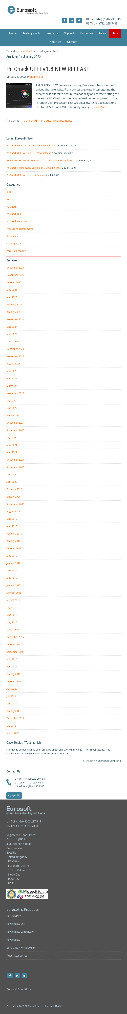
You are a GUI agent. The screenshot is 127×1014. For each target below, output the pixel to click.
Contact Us (14, 795)
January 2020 (13, 496)
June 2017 (11, 570)
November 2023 (15, 356)
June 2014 (11, 703)
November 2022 (15, 393)
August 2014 (13, 688)
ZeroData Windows (17, 250)
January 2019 (13, 540)
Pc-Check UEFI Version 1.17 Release (25, 175)
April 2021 (11, 452)
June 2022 (11, 408)
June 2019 (11, 518)
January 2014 (13, 711)
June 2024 (11, 326)
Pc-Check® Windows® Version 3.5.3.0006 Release (33, 167)
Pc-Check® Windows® (20, 932)
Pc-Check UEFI (31, 120)
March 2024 (12, 341)
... (70, 753)
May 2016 (11, 622)
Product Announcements (56, 120)
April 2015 (11, 666)
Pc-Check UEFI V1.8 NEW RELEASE (47, 69)
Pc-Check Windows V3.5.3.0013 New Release (30, 145)
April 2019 (11, 526)
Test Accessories (16, 955)
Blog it (9, 191)
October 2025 (13, 282)
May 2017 (11, 577)
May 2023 (11, 371)
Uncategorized (14, 243)
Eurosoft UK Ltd (63, 10)
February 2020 (14, 489)
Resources (12, 236)
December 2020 (15, 459)
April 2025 (11, 297)
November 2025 (15, 274)
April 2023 (11, 378)
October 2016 (13, 592)
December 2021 (15, 422)
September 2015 (15, 651)
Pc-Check (11, 206)
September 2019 (15, 504)
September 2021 (15, 430)
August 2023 (13, 363)
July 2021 (11, 437)
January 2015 (13, 674)
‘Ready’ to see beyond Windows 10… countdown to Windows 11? (41, 160)
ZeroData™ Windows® (20, 947)
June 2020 (11, 474)
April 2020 (11, 481)
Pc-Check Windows (16, 221)
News (9, 199)
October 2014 (13, 681)
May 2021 (11, 445)
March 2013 (12, 733)
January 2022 (13, 415)
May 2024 (11, 334)
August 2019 (13, 511)
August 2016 (13, 600)
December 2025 (15, 267)
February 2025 (14, 304)
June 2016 (11, 614)
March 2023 (12, 385)
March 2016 (12, 629)
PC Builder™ (14, 916)
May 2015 (11, 659)
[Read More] (99, 107)
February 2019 (14, 533)
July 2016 (11, 607)
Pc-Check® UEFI (16, 924)
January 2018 (13, 563)
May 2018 (11, 555)
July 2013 (11, 725)
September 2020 (15, 467)
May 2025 (11, 289)
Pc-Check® (13, 940)
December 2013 (15, 718)
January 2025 (13, 311)
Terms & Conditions (18, 989)
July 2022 (11, 400)
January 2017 (13, 585)
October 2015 (13, 644)
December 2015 (15, 637)
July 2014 (11, 696)
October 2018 (13, 548)
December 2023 (15, 348)
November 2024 (15, 319)
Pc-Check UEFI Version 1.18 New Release (28, 153)
